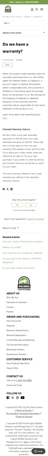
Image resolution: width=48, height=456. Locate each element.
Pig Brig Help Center (12, 17)
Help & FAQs (12, 368)
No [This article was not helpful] (31, 205)
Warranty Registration (16, 335)
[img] (8, 397)
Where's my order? (12, 247)
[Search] (24, 23)
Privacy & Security (24, 416)
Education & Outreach (17, 302)
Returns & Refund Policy (18, 330)
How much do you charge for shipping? (22, 253)
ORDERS (27, 17)
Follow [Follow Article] (7, 65)
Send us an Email (14, 385)
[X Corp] (7, 189)
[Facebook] (4, 189)
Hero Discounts (14, 321)
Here (26, 442)
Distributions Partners (16, 354)
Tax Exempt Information (18, 345)
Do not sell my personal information (23, 413)
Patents (10, 311)
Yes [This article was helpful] (17, 205)
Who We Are (12, 297)
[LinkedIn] (11, 189)
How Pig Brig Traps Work (18, 363)
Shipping (10, 325)
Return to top (11, 227)
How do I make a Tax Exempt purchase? (23, 241)
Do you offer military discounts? (19, 268)
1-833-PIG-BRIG (24, 380)
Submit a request (35, 219)
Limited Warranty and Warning (20, 340)
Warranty (38, 17)
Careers (10, 307)
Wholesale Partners (15, 349)
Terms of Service (24, 410)
